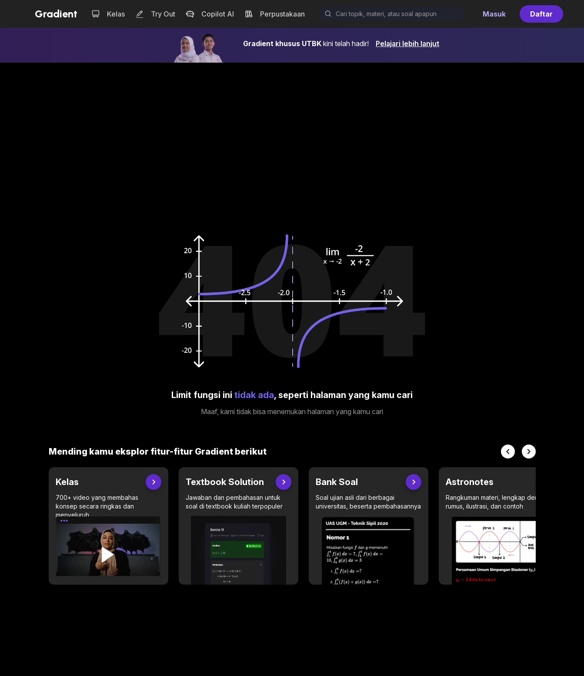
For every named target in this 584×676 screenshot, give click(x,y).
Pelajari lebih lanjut (407, 43)
